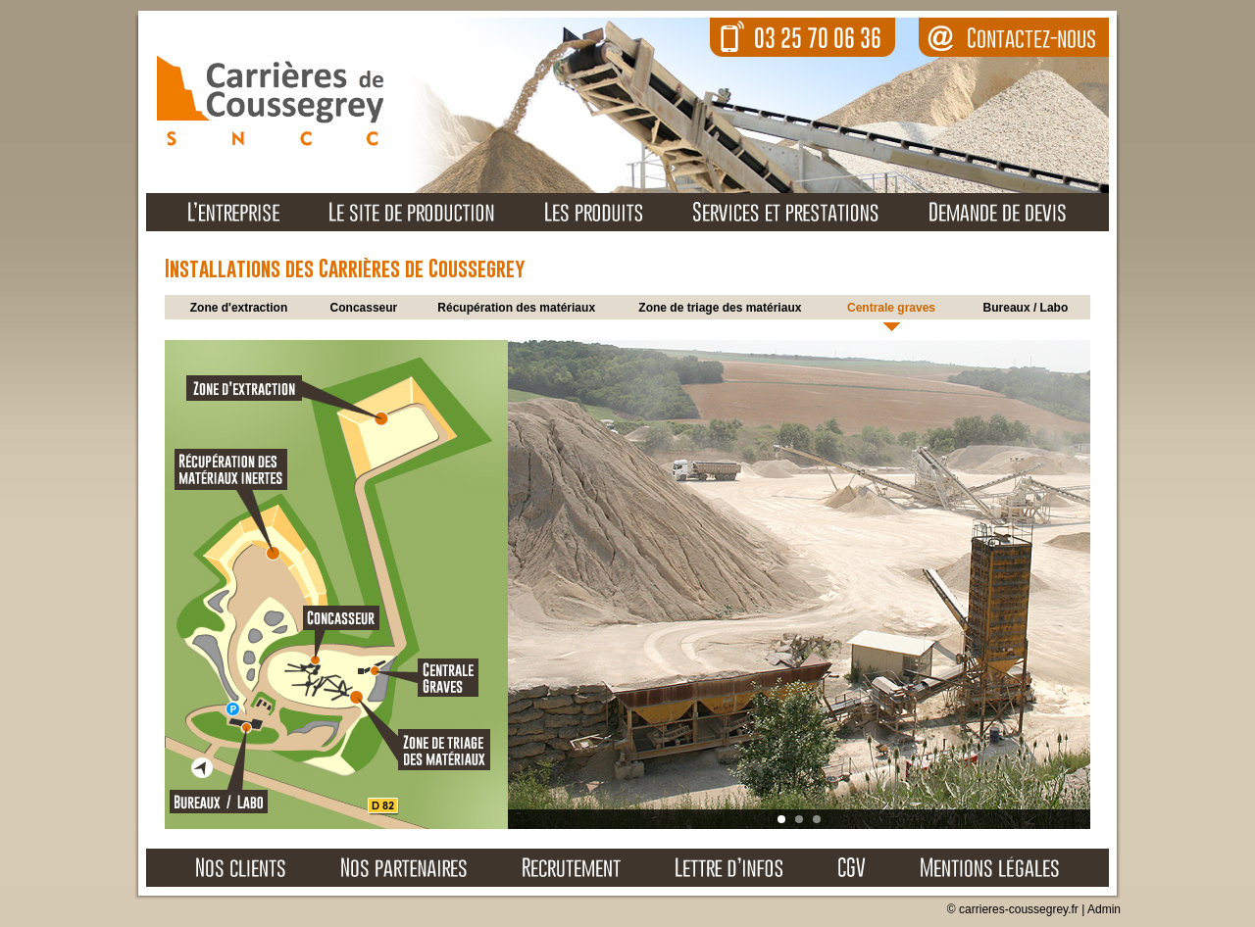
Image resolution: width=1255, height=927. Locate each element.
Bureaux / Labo (1026, 308)
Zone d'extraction (239, 308)
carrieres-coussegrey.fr (1019, 909)
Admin (1104, 909)
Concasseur (364, 308)
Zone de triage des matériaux (719, 308)
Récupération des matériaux (516, 308)
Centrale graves (891, 308)
